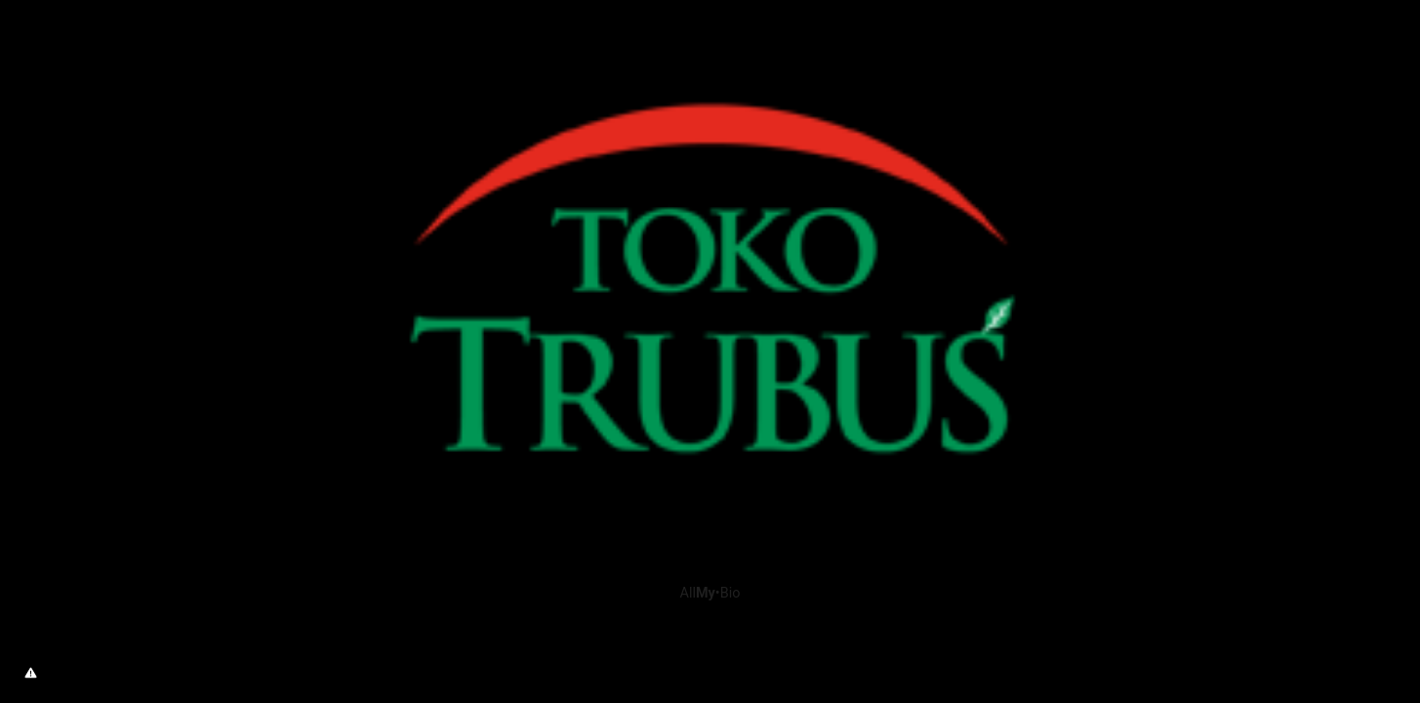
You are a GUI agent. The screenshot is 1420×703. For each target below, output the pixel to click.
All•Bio (710, 593)
